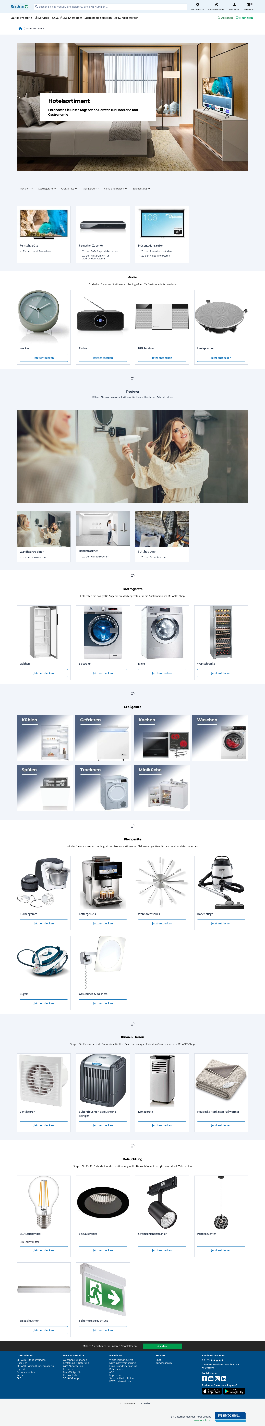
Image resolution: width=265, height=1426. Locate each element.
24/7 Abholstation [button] (73, 1366)
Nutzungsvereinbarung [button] (122, 1363)
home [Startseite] (20, 28)
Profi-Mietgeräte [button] (72, 1372)
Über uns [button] (22, 1363)
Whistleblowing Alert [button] (121, 1359)
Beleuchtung (141, 189)
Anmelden (162, 1346)
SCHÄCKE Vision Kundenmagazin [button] (35, 1366)
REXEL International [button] (120, 1381)
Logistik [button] (21, 1369)
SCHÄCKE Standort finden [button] (31, 1359)
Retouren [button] (68, 1369)
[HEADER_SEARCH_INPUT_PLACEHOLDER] (110, 7)
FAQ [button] (19, 1378)
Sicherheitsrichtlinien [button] (121, 1378)
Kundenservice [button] (164, 1363)
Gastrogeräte (47, 189)
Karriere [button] (21, 1375)
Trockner (27, 189)
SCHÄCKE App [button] (71, 1378)
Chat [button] (158, 1359)
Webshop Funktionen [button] (75, 1359)
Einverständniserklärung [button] (123, 1366)
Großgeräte (69, 189)
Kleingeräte (91, 189)
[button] (145, 1403)
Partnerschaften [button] (26, 1372)
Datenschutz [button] (116, 1369)
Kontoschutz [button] (70, 1375)
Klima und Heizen (116, 189)
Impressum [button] (115, 1375)
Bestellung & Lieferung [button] (76, 1363)
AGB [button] (111, 1372)
